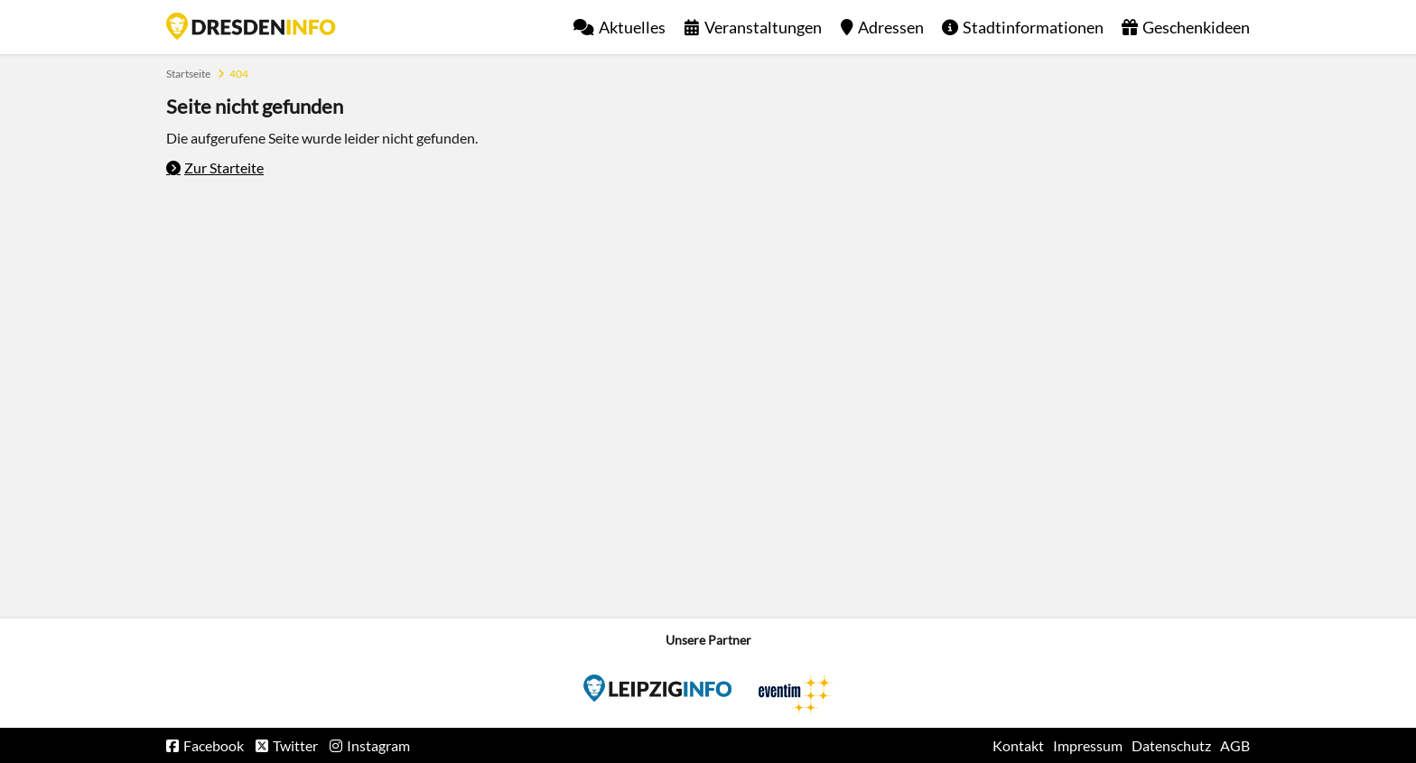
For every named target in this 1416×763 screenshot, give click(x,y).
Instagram (378, 745)
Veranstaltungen (763, 27)
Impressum (1088, 745)
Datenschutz (1171, 745)
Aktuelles (632, 27)
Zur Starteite (224, 167)
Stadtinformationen (1033, 27)
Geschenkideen (1196, 27)
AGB (1235, 745)
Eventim (657, 688)
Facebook (213, 745)
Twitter (295, 745)
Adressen (891, 27)
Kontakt (1018, 745)
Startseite (251, 26)
